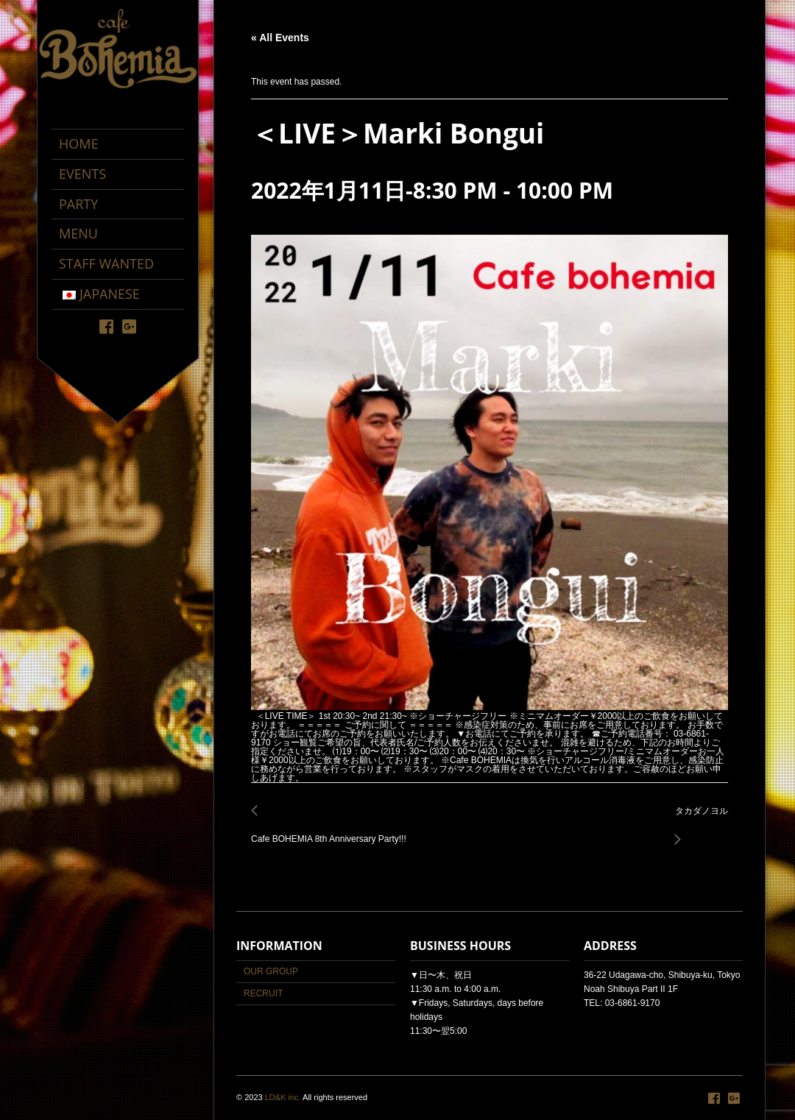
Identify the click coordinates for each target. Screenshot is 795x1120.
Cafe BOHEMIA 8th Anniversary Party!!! (332, 831)
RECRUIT (263, 993)
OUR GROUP (271, 971)
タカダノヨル (697, 819)
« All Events (280, 37)
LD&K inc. (283, 1097)
